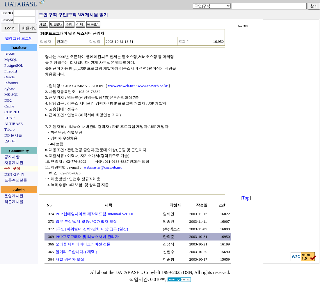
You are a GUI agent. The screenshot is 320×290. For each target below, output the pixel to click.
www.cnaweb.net (121, 86)
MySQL (10, 59)
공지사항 (11, 157)
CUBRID (11, 112)
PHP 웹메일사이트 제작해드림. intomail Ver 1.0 (94, 214)
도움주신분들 (15, 180)
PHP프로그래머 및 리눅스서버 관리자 (87, 236)
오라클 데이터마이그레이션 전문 (83, 244)
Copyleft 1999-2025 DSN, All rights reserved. (187, 272)
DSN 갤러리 (14, 174)
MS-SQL (11, 94)
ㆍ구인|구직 (10, 168)
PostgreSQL (13, 65)
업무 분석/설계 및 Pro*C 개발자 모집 (86, 221)
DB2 (8, 100)
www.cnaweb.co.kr (152, 86)
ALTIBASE (13, 123)
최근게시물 (13, 201)
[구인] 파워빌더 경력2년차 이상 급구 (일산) (92, 229)
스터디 (10, 141)
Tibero (9, 129)
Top (246, 197)
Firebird (10, 71)
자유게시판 (13, 162)
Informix (11, 83)
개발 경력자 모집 (70, 259)
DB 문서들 (13, 135)
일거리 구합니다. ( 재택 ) (76, 252)
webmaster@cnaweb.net (103, 167)
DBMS (9, 54)
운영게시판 (13, 196)
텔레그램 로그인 (19, 38)
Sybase (9, 88)
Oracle (9, 77)
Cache (9, 106)
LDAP (9, 118)
